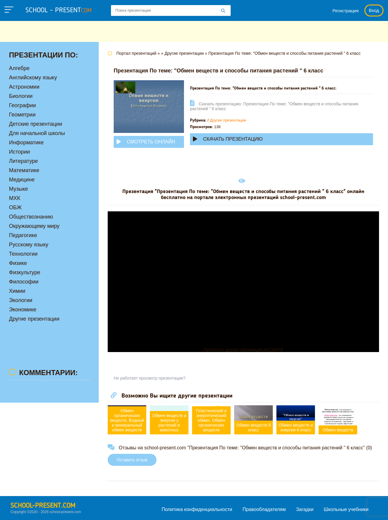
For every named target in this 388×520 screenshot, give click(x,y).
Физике (18, 263)
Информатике (26, 142)
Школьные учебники (346, 509)
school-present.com (42, 506)
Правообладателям (264, 509)
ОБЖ (15, 207)
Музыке (18, 189)
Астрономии (24, 87)
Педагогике (23, 235)
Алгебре (19, 68)
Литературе (23, 161)
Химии (17, 291)
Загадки (305, 509)
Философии (24, 282)
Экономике (22, 310)
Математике (24, 170)
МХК (14, 198)
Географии (22, 105)
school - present (58, 10)
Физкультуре (24, 272)
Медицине (22, 180)
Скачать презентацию (228, 139)
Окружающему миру (34, 226)
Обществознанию (31, 217)
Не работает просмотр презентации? (149, 378)
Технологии (23, 254)
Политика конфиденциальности (197, 509)
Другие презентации (228, 120)
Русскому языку (28, 245)
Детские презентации (35, 124)
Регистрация (345, 10)
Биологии (21, 96)
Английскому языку (33, 78)
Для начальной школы (37, 133)
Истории (19, 152)
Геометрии (22, 115)
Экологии (20, 300)
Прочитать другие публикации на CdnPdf (243, 349)
